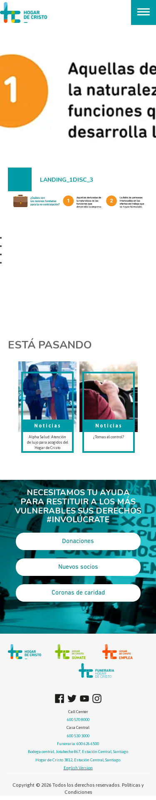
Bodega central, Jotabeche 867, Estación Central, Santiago (78, 751)
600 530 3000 (78, 735)
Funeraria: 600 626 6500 (78, 743)
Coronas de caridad (78, 593)
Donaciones (78, 541)
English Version (78, 767)
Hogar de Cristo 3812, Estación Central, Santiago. (78, 760)
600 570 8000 (78, 719)
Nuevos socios (78, 567)
